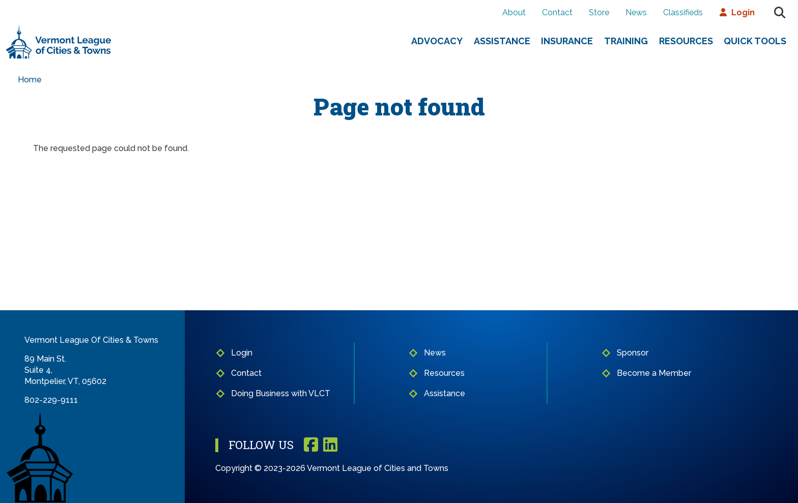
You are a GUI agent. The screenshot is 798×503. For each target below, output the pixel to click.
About (514, 12)
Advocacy (437, 41)
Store (599, 12)
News (636, 12)
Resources (686, 41)
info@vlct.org (49, 411)
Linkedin (330, 445)
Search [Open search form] (779, 13)
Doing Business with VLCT (280, 393)
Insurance (567, 41)
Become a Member (654, 373)
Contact (557, 12)
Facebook (311, 445)
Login (743, 12)
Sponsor (632, 353)
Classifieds (683, 12)
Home (30, 79)
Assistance (502, 41)
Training (626, 41)
